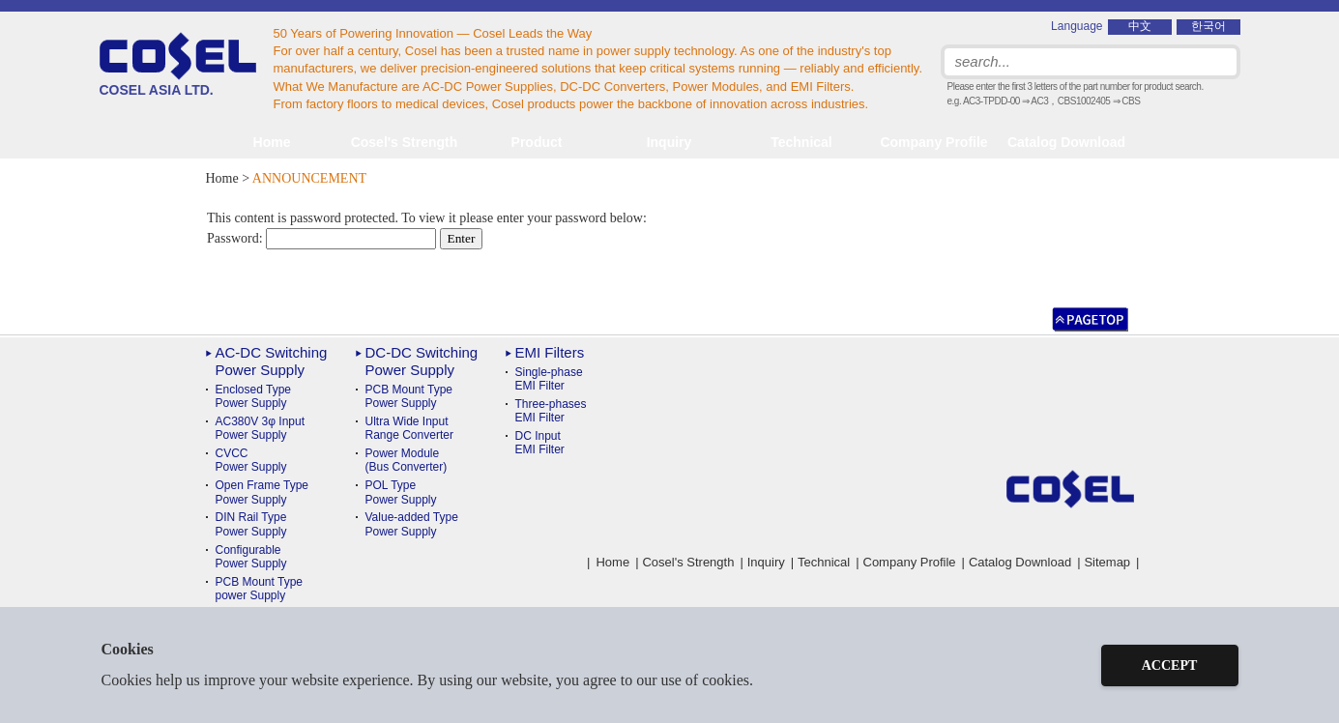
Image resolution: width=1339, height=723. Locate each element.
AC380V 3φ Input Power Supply (261, 428)
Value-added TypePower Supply (411, 523)
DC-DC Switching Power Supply (422, 361)
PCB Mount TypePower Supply (409, 396)
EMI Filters (550, 352)
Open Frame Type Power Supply (262, 492)
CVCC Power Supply (251, 460)
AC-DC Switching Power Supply (272, 361)
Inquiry (669, 142)
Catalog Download (1066, 142)
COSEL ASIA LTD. (178, 65)
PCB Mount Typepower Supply (260, 588)
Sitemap (1107, 562)
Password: (321, 238)
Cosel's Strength (404, 142)
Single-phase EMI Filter (549, 378)
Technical (824, 562)
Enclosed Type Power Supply (254, 396)
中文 (1139, 26)
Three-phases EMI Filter (551, 410)
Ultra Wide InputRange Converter (409, 428)
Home (272, 142)
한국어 (1208, 26)
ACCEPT (1170, 665)
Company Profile (933, 142)
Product (537, 142)
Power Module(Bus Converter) (406, 460)
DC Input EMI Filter (540, 442)
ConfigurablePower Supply (251, 556)
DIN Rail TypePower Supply (251, 523)
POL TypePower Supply (401, 492)
